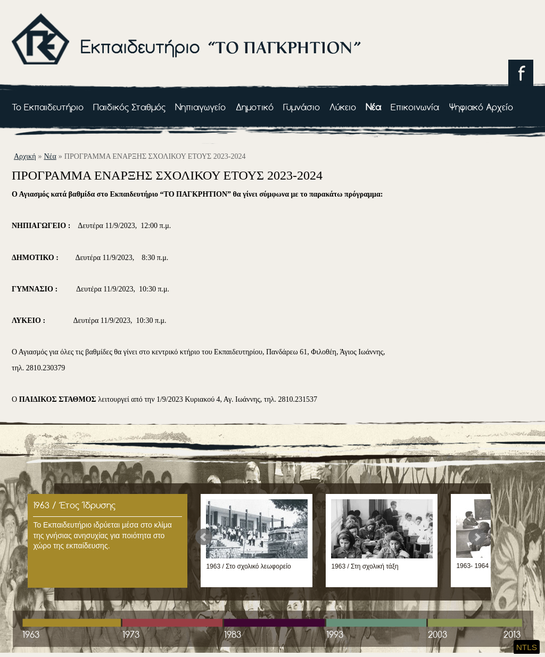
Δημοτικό (255, 106)
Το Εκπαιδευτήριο (48, 106)
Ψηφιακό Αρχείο (481, 106)
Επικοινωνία (415, 106)
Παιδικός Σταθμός (129, 106)
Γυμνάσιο (301, 106)
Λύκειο (342, 106)
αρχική (25, 156)
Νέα (373, 106)
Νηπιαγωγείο (200, 106)
